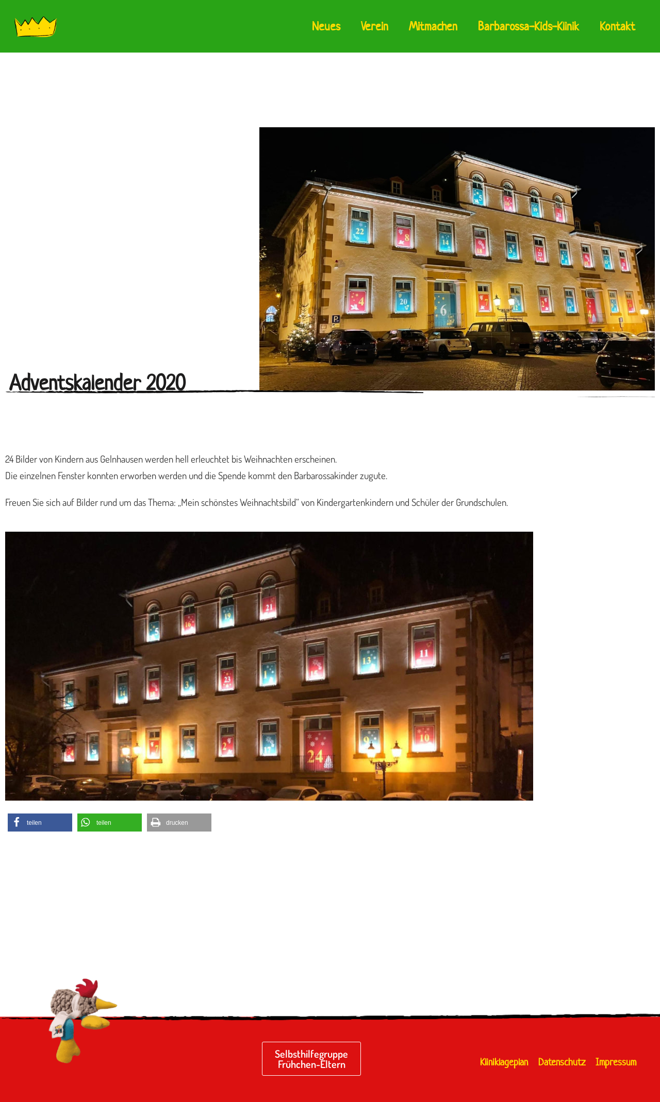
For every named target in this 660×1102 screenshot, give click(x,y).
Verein (374, 26)
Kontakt (617, 26)
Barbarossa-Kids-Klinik (528, 26)
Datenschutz (561, 1062)
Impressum (616, 1062)
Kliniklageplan (504, 1062)
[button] (40, 822)
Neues (326, 26)
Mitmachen (433, 26)
